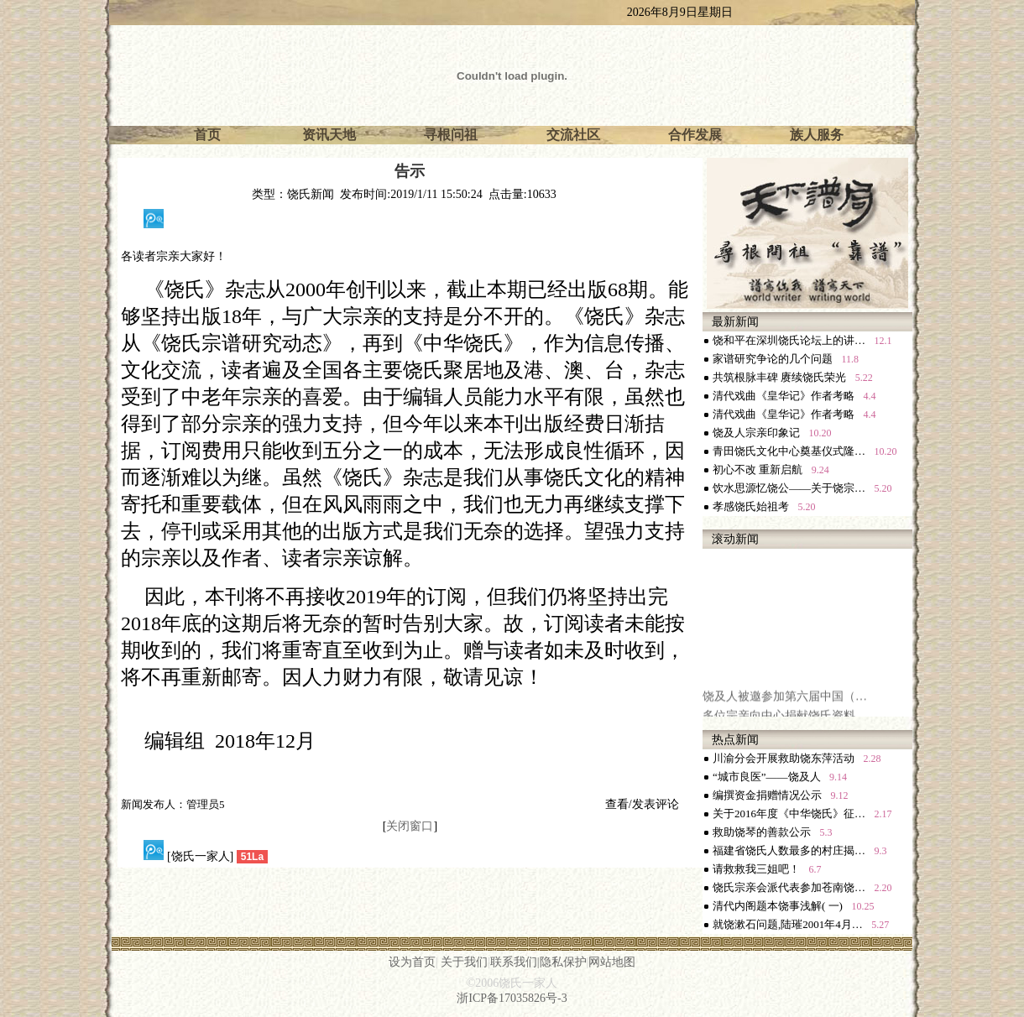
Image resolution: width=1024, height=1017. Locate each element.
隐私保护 (563, 962)
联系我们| (515, 962)
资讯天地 (329, 135)
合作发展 (695, 135)
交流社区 (573, 135)
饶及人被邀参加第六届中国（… (785, 710)
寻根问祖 (451, 135)
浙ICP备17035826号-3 (512, 998)
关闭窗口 (409, 826)
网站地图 (611, 962)
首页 (207, 135)
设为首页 (412, 962)
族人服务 (817, 135)
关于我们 (464, 962)
